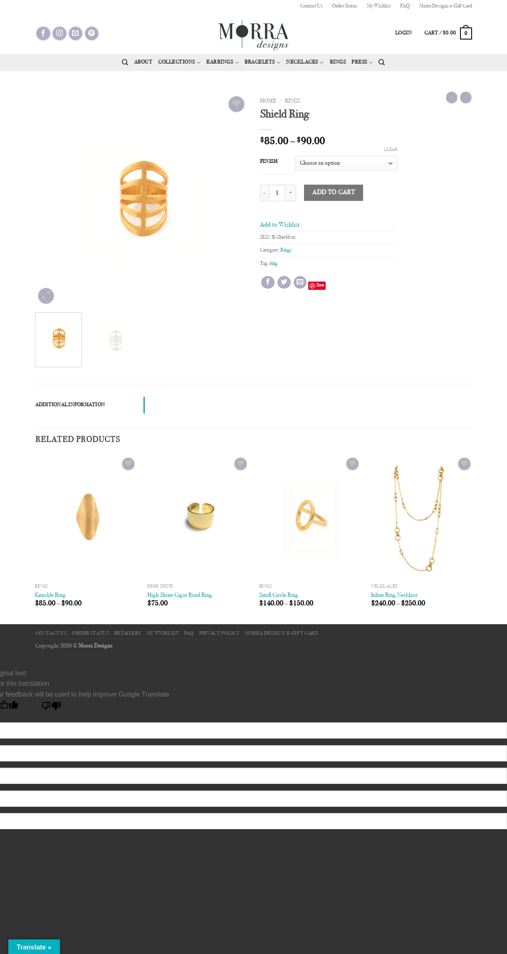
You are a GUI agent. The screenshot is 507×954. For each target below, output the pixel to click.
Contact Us (311, 6)
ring (273, 263)
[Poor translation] (51, 708)
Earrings (222, 63)
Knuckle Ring (50, 595)
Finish (269, 161)
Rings (338, 62)
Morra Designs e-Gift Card (445, 6)
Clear (390, 150)
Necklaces (305, 63)
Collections (179, 63)
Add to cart (333, 193)
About (143, 62)
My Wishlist (379, 6)
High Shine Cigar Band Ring (179, 595)
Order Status (344, 6)
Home (268, 101)
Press (362, 63)
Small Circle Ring (278, 595)
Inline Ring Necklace (394, 595)
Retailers (127, 633)
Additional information (70, 405)
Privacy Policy (219, 633)
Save (320, 285)
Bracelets (262, 63)
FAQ (405, 6)
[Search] (125, 62)
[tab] (90, 405)
